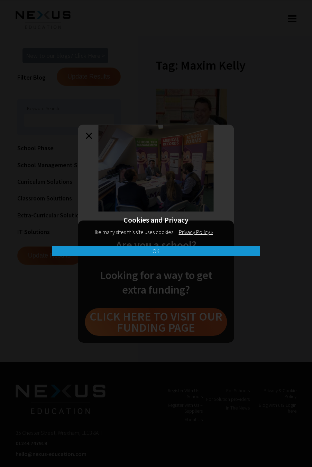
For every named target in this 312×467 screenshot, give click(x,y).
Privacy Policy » (196, 231)
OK (156, 251)
